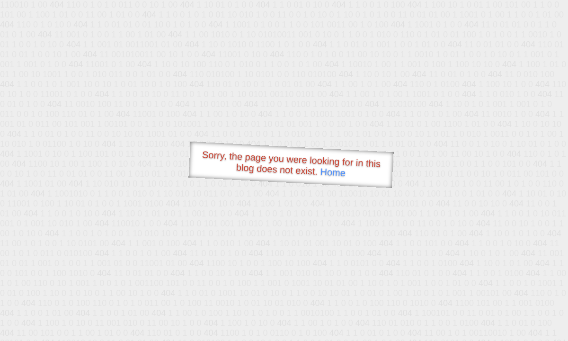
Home (333, 172)
